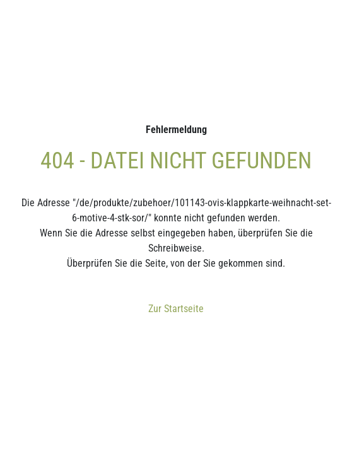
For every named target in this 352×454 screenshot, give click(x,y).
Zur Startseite (176, 309)
